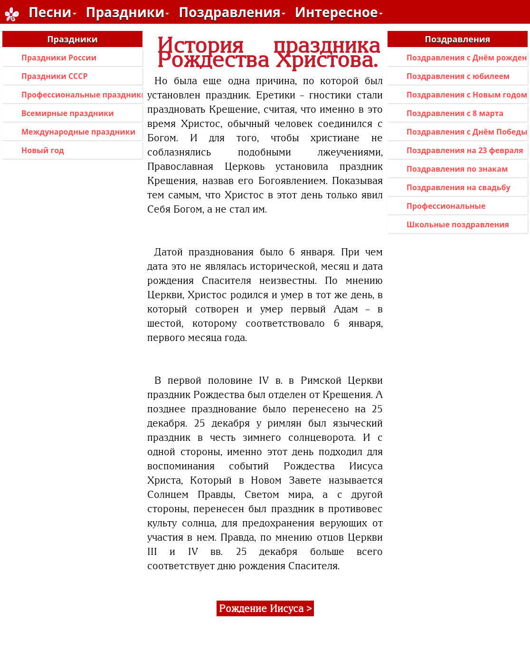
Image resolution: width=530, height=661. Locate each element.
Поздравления (232, 12)
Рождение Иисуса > (265, 608)
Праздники (128, 12)
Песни (52, 12)
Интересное (339, 12)
